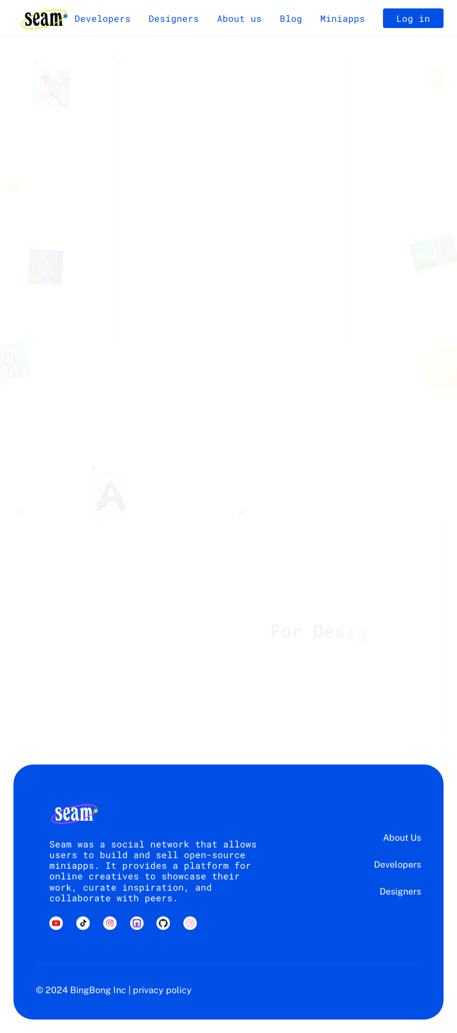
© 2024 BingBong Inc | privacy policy (114, 990)
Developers (103, 18)
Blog (291, 18)
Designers (174, 18)
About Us (402, 837)
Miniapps (342, 18)
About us (239, 18)
